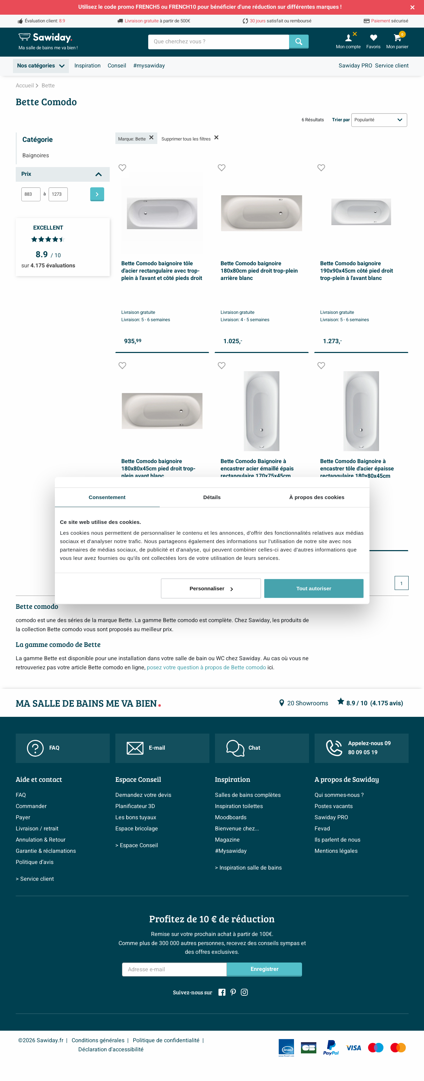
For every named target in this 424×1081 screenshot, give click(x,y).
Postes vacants (334, 806)
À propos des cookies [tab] (317, 497)
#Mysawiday (231, 851)
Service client (392, 66)
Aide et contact (39, 779)
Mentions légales (336, 851)
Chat (243, 748)
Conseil (117, 66)
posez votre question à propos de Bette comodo (206, 667)
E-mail (146, 748)
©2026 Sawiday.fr (40, 1040)
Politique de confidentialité (166, 1040)
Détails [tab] (212, 497)
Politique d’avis (34, 862)
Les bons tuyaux (135, 817)
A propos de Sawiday (347, 779)
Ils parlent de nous (337, 840)
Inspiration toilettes (239, 806)
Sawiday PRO (355, 66)
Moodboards (230, 817)
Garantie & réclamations (46, 851)
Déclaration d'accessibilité (111, 1049)
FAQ (43, 748)
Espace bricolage (136, 828)
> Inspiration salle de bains (248, 868)
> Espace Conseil (136, 845)
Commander (31, 806)
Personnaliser (211, 588)
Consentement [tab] (107, 497)
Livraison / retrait (37, 828)
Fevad (322, 828)
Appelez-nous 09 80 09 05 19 (358, 748)
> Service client (35, 879)
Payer (23, 817)
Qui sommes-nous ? (339, 795)
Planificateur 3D (135, 806)
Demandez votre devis (143, 795)
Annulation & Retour (40, 840)
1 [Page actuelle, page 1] (401, 583)
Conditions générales (98, 1040)
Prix (26, 174)
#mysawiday (149, 66)
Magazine (227, 840)
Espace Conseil (138, 779)
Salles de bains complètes (248, 795)
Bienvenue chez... (237, 828)
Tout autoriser (313, 588)
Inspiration (87, 66)
